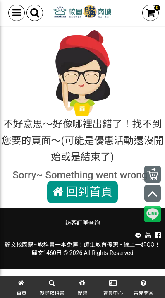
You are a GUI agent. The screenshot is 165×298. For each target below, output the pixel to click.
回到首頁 (82, 192)
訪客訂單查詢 (82, 222)
